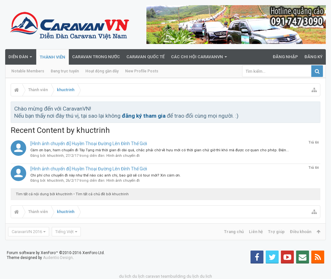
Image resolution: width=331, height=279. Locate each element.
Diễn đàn (18, 56)
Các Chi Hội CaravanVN (197, 56)
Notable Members (27, 71)
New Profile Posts (141, 71)
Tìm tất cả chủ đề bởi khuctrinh (102, 194)
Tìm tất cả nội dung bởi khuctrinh (44, 194)
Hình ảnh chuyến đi (123, 156)
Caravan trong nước (96, 56)
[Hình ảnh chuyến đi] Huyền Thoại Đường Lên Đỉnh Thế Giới (88, 143)
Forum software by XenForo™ (56, 253)
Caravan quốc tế (145, 56)
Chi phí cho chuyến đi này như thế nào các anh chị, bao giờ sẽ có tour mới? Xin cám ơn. (105, 175)
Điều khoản (300, 231)
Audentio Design (58, 257)
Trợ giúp (276, 231)
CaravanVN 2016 (27, 231)
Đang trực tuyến (65, 71)
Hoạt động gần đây (102, 71)
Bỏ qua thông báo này (315, 108)
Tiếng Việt (64, 231)
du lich (125, 276)
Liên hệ (256, 231)
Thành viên (52, 57)
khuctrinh (55, 156)
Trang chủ (234, 231)
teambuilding (173, 276)
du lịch (138, 276)
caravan (152, 276)
